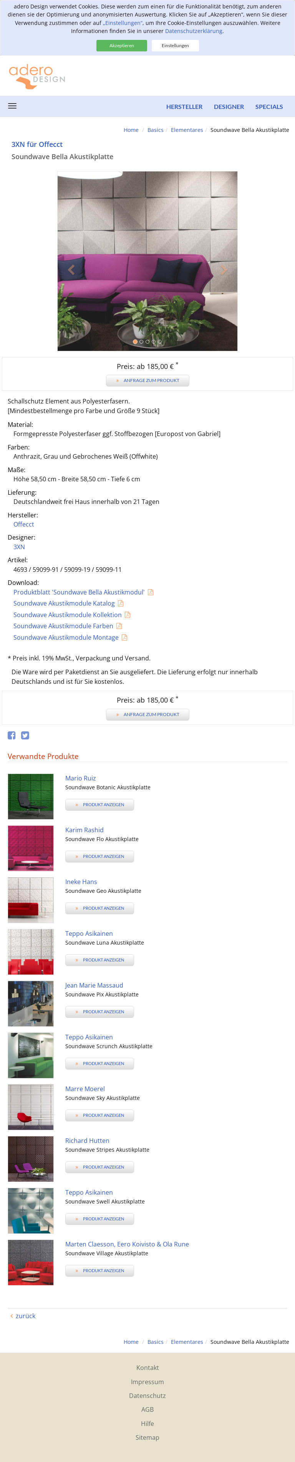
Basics (156, 129)
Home (131, 129)
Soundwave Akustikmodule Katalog (64, 603)
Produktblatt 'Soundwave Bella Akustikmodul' (79, 592)
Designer (229, 106)
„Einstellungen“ (123, 22)
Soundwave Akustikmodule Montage (66, 637)
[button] (71, 306)
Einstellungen (175, 45)
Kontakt (147, 1367)
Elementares (187, 129)
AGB (147, 1409)
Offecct (23, 524)
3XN (19, 547)
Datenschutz (147, 1395)
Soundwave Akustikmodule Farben (63, 626)
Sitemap (147, 1437)
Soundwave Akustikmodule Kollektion (67, 615)
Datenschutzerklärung (193, 31)
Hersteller (184, 106)
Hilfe (147, 1423)
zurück (25, 1316)
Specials (269, 106)
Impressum (147, 1382)
